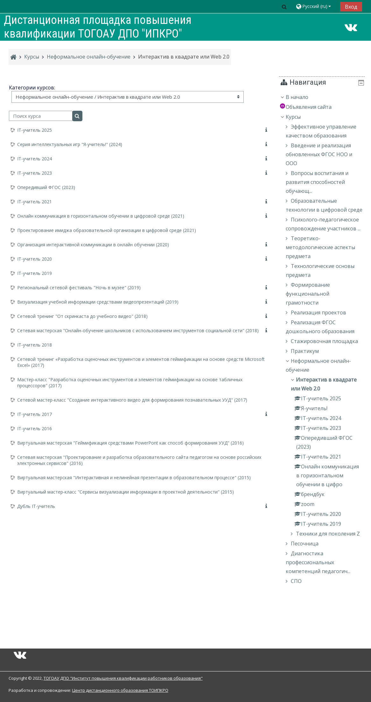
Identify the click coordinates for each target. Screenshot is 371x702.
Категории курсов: (32, 87)
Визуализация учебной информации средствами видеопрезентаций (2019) (97, 302)
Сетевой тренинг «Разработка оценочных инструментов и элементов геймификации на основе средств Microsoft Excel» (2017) (141, 362)
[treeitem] (324, 361)
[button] (284, 6)
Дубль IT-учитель (36, 506)
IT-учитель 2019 (34, 273)
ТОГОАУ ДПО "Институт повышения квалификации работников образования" (123, 678)
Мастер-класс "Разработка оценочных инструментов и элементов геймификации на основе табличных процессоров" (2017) (129, 382)
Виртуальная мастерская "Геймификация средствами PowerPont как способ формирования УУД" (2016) (130, 443)
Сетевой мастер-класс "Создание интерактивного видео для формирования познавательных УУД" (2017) (132, 400)
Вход (351, 6)
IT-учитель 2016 (34, 428)
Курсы (297, 116)
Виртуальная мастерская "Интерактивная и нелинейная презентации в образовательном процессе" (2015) (134, 477)
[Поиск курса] (41, 116)
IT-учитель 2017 (34, 414)
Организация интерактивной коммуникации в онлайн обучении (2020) (93, 245)
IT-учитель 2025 (34, 130)
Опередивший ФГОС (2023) (46, 187)
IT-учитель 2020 (34, 259)
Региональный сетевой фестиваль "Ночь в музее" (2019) (79, 287)
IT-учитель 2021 (34, 202)
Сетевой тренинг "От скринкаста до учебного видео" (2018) (82, 316)
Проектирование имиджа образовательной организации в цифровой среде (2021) (106, 230)
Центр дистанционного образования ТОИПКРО (120, 690)
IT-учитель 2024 (34, 159)
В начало (301, 97)
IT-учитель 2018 (34, 345)
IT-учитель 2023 (34, 173)
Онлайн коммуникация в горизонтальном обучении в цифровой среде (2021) (100, 216)
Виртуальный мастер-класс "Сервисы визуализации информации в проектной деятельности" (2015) (125, 492)
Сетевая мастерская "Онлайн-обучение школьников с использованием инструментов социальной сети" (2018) (138, 330)
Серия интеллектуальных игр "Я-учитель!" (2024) (69, 144)
